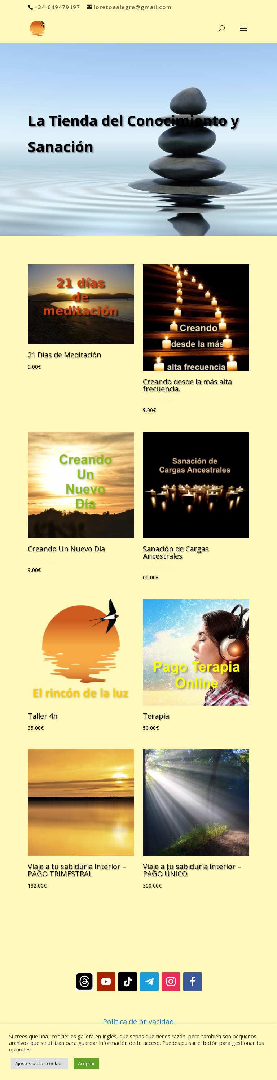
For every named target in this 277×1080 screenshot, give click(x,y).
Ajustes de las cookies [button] (39, 1063)
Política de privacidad (138, 1021)
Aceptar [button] (86, 1063)
